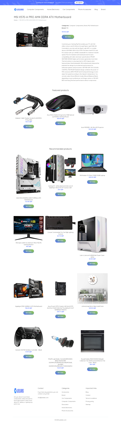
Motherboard (94, 27)
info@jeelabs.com (43, 399)
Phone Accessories (84, 10)
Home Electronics (53, 10)
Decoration (65, 405)
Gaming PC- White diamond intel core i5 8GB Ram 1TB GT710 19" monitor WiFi (60, 188)
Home (15, 21)
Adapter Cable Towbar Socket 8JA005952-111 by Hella (28, 120)
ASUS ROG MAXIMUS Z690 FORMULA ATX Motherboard (28, 200)
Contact (88, 396)
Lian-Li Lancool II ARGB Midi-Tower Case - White (92, 257)
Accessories (65, 393)
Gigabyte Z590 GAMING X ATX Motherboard (28, 307)
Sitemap (88, 405)
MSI (89, 27)
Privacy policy (90, 402)
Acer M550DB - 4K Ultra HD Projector (92, 128)
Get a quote (79, 2)
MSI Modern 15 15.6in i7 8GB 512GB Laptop (92, 176)
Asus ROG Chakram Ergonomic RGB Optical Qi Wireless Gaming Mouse (60, 117)
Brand (103, 10)
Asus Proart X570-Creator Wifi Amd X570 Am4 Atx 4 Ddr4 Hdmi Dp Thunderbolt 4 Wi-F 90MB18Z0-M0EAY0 (60, 309)
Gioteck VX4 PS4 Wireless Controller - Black (28, 351)
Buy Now (68, 38)
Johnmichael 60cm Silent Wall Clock (92, 307)
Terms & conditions (91, 399)
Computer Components (35, 10)
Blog (96, 10)
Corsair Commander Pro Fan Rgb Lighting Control (60, 234)
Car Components (69, 10)
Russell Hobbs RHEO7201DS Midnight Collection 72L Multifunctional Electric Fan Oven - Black (92, 362)
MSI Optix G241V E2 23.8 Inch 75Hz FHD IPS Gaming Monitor (28, 245)
